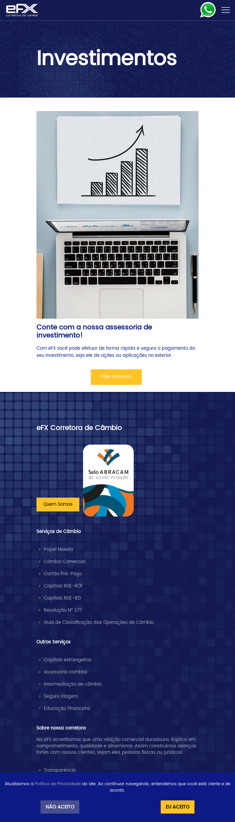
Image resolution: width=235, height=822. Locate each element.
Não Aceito (60, 807)
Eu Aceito (177, 807)
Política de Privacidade (58, 784)
